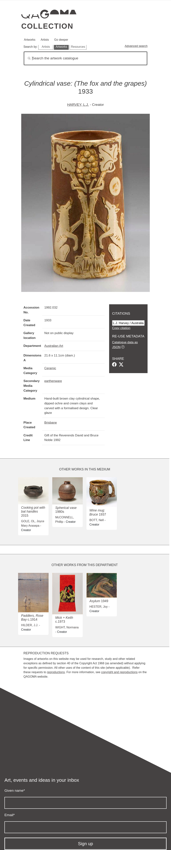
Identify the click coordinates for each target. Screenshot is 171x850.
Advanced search (136, 46)
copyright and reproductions (119, 672)
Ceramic (50, 368)
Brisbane (50, 422)
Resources (78, 46)
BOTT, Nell (96, 520)
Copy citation (121, 328)
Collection (47, 26)
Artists (45, 39)
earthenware (53, 381)
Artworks (29, 39)
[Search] (85, 58)
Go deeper (61, 39)
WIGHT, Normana (66, 627)
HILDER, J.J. (29, 625)
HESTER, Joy (98, 606)
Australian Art (53, 346)
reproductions (56, 672)
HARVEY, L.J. (78, 105)
